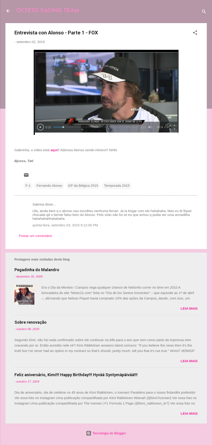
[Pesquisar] (204, 12)
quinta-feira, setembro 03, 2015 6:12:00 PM (65, 225)
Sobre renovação (30, 322)
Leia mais (189, 308)
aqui (53, 150)
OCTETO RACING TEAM (47, 11)
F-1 (28, 185)
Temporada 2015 (117, 185)
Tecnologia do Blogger (106, 433)
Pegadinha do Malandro (36, 269)
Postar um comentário (35, 236)
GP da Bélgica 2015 (83, 185)
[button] (195, 33)
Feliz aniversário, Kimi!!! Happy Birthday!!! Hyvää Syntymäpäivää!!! (76, 374)
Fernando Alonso (49, 185)
